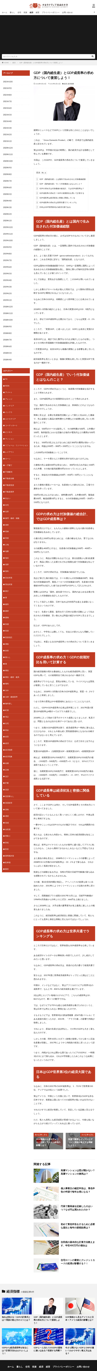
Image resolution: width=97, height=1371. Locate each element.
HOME (6, 63)
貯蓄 (7, 775)
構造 (7, 664)
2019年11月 (8, 232)
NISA (7, 382)
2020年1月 (7, 219)
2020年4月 (7, 199)
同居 (7, 533)
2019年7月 (7, 258)
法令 (7, 683)
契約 (7, 566)
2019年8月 (7, 252)
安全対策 (8, 572)
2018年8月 (7, 330)
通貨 (7, 808)
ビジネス (8, 428)
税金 (7, 723)
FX (6, 376)
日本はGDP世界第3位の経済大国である (53, 206)
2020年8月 (7, 173)
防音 (7, 840)
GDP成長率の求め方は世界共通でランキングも (56, 202)
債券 (7, 520)
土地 (7, 539)
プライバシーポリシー (50, 12)
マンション (9, 435)
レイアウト (9, 448)
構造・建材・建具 (12, 670)
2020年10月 (8, 160)
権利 (7, 677)
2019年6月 (7, 265)
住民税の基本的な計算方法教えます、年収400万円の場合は (76, 1243)
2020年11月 (8, 154)
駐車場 (7, 853)
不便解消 (8, 467)
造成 (7, 814)
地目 (7, 552)
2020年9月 (7, 167)
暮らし (12, 12)
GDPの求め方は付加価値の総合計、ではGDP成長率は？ (60, 188)
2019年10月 (8, 239)
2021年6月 (7, 108)
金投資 (7, 821)
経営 (37, 12)
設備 (7, 762)
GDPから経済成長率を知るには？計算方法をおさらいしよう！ (16, 1344)
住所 (7, 507)
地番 (7, 546)
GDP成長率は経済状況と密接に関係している (55, 197)
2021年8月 (7, 95)
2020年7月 (7, 180)
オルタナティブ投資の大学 (56, 1364)
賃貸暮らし (9, 788)
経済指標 (71, 84)
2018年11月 (8, 311)
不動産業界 (9, 487)
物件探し (8, 696)
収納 (7, 526)
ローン (7, 454)
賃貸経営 (8, 795)
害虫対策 (8, 579)
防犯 (7, 834)
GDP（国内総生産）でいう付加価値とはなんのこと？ (59, 183)
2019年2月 (7, 291)
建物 (7, 611)
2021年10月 (8, 82)
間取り (7, 827)
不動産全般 (9, 474)
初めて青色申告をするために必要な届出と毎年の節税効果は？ (77, 1225)
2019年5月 (7, 271)
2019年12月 (8, 225)
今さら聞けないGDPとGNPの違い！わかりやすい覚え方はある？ (79, 1344)
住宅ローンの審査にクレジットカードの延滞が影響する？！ (77, 1261)
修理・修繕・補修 (12, 513)
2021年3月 (7, 127)
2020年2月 (7, 212)
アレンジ (8, 395)
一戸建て (8, 461)
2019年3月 (7, 284)
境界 (7, 559)
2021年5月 (7, 114)
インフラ (8, 408)
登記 (7, 709)
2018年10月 (8, 317)
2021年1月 (7, 140)
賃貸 (7, 781)
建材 (7, 605)
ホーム (4, 12)
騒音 (7, 860)
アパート (8, 389)
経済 (31, 12)
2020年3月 (7, 206)
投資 (25, 12)
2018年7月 (7, 337)
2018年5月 (7, 350)
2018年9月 (7, 324)
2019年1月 (7, 297)
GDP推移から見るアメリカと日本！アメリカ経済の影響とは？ (79, 1317)
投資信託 (8, 631)
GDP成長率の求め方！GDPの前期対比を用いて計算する (60, 192)
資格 (7, 801)
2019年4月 (7, 278)
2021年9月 (7, 88)
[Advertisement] (48, 35)
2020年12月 (8, 147)
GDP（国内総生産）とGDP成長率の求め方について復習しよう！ (41, 63)
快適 (7, 618)
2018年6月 (7, 343)
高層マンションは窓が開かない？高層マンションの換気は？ (77, 1171)
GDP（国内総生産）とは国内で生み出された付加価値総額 (61, 178)
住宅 (19, 12)
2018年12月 (8, 304)
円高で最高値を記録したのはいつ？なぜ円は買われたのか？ (77, 1207)
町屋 (7, 703)
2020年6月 (7, 186)
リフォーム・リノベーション (16, 441)
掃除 (7, 637)
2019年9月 (7, 245)
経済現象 (8, 749)
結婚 (7, 755)
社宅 (7, 716)
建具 (7, 598)
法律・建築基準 (11, 690)
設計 (7, 768)
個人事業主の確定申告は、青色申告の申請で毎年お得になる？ (77, 1189)
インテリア (9, 402)
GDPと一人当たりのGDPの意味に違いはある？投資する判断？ (48, 1344)
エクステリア (10, 415)
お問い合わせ (67, 12)
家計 (7, 585)
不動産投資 (9, 480)
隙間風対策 (9, 847)
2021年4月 (7, 121)
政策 (7, 644)
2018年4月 (7, 356)
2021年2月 (7, 134)
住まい (7, 494)
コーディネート (11, 422)
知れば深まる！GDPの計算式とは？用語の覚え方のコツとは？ (16, 1317)
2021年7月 (7, 101)
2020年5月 (7, 193)
